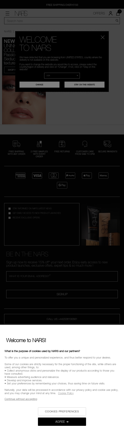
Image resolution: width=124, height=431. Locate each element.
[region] (62, 378)
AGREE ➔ (62, 421)
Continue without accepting (21, 399)
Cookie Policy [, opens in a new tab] (66, 393)
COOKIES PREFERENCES (62, 411)
